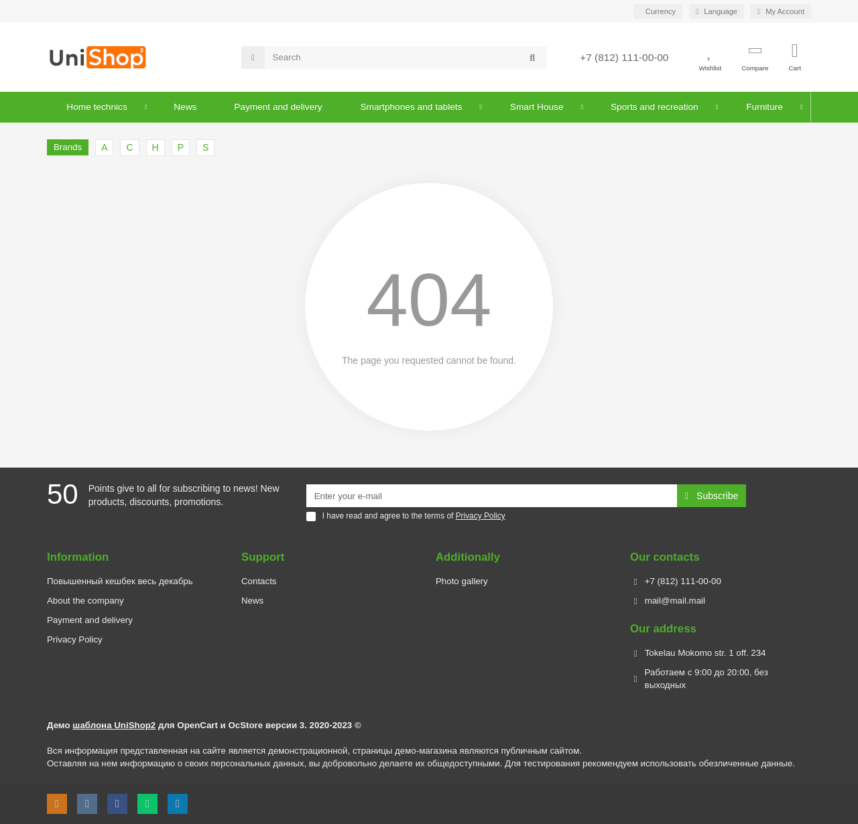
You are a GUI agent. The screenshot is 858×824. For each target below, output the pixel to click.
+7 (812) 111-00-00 (624, 57)
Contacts (258, 581)
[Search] (406, 57)
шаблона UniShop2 (114, 725)
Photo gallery (462, 581)
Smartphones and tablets (411, 107)
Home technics (97, 107)
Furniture (764, 107)
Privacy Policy (75, 639)
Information (78, 557)
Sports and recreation (653, 107)
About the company (85, 601)
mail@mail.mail (675, 601)
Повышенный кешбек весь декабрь (120, 581)
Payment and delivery (90, 620)
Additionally (468, 557)
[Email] (491, 495)
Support (262, 557)
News (186, 107)
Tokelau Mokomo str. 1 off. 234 (705, 653)
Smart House (536, 107)
